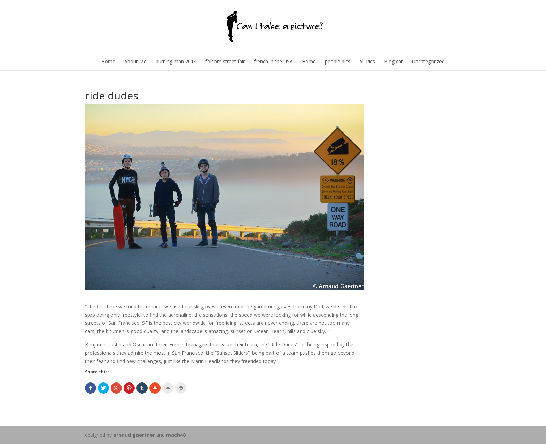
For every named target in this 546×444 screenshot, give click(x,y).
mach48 (176, 434)
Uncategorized (428, 61)
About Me (135, 61)
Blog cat (393, 61)
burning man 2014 (176, 61)
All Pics (367, 61)
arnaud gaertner (134, 434)
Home (108, 61)
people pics (337, 61)
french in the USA (273, 61)
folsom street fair (225, 61)
